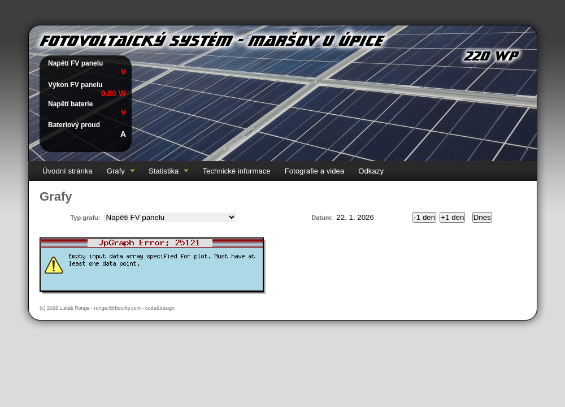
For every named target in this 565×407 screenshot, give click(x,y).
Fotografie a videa (315, 171)
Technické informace (236, 171)
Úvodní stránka (67, 171)
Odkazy (371, 171)
